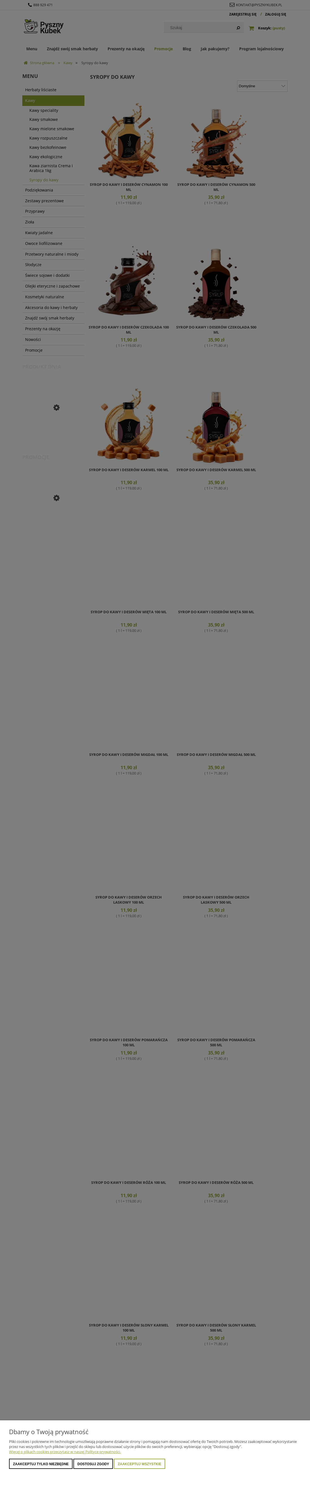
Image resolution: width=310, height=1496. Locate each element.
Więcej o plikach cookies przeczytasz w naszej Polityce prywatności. (65, 1451)
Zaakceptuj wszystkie (139, 1464)
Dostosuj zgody (93, 1464)
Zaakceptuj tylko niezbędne (41, 1464)
